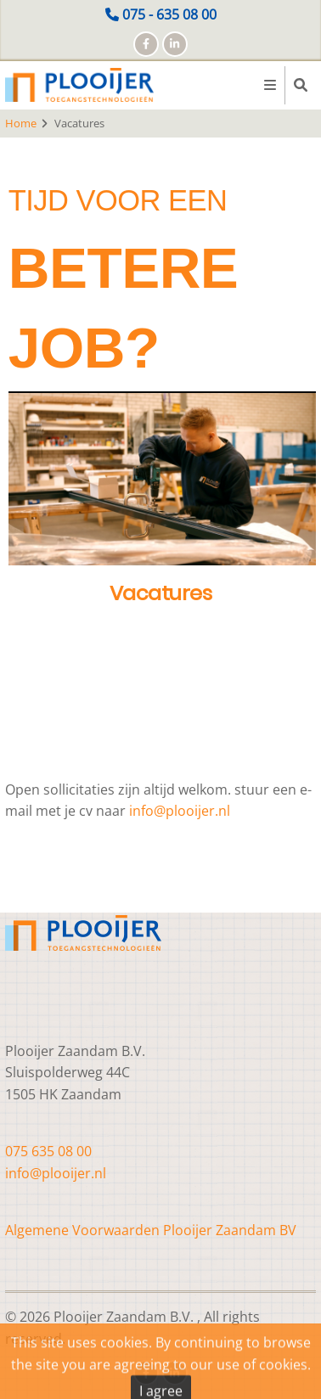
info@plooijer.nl (179, 810)
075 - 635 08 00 (169, 14)
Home (21, 123)
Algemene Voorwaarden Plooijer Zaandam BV (150, 1230)
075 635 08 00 (48, 1151)
